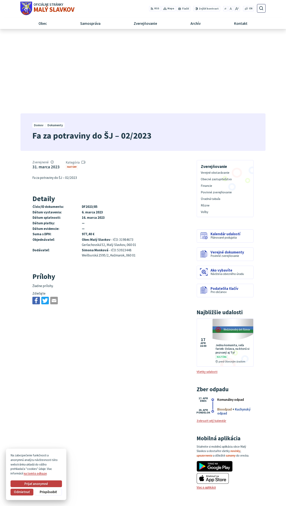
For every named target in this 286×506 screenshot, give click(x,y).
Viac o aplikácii (206, 409)
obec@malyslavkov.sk (251, 487)
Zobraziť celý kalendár (211, 342)
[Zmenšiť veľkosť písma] (225, 8)
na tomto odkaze (35, 473)
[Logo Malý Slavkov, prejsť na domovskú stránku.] (47, 8)
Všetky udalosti (207, 293)
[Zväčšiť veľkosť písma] (237, 8)
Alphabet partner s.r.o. (69, 458)
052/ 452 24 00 (245, 482)
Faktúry (72, 88)
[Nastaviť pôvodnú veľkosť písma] (231, 8)
